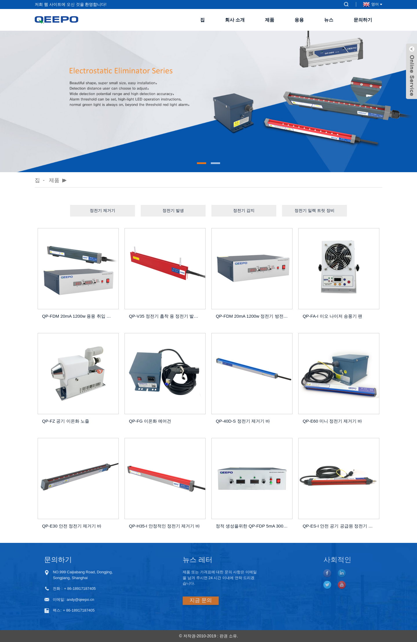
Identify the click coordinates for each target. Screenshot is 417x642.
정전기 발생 (173, 210)
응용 (299, 19)
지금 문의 (175, 600)
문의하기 (363, 19)
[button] (201, 163)
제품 (269, 19)
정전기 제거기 (102, 210)
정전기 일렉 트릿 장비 (314, 210)
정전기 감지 (244, 210)
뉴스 (328, 19)
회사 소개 (235, 19)
